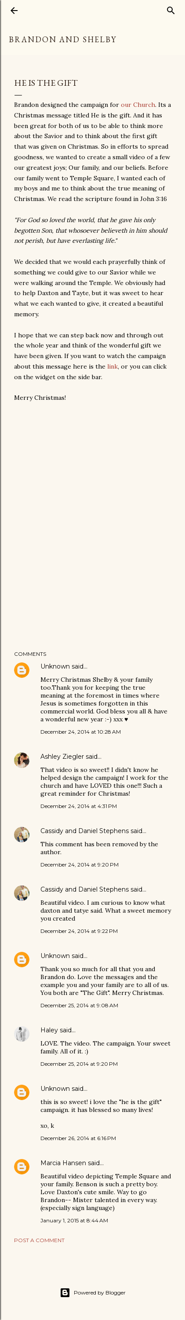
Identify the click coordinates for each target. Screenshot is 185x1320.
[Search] (171, 8)
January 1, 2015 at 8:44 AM (74, 1220)
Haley (49, 1030)
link (112, 366)
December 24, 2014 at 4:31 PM (78, 806)
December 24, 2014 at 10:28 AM (80, 731)
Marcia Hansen (63, 1163)
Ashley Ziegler (62, 757)
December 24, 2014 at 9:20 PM (79, 864)
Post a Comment (39, 1240)
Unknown (55, 666)
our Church (138, 105)
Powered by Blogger (93, 1292)
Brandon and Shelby (62, 39)
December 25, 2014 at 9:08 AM (79, 1005)
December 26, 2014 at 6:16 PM (78, 1138)
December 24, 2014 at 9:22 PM (79, 931)
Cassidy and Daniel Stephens (84, 831)
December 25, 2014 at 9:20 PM (79, 1063)
